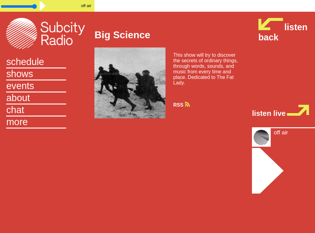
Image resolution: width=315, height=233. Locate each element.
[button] (47, 122)
